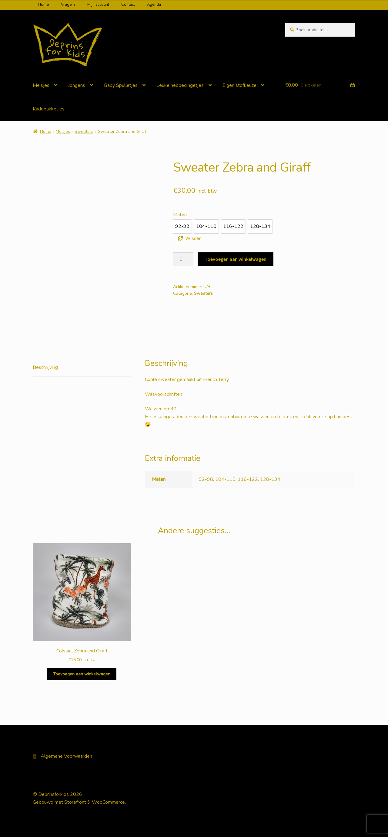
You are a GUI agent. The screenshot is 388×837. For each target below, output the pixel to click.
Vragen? (68, 4)
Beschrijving (45, 367)
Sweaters (84, 131)
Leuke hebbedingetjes (180, 85)
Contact (128, 4)
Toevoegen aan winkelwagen (235, 259)
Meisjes (41, 85)
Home (43, 4)
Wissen (193, 238)
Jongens (76, 85)
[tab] (82, 368)
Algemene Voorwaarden (66, 756)
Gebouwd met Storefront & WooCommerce (79, 802)
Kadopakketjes (49, 109)
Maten (180, 214)
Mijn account (98, 4)
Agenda (154, 4)
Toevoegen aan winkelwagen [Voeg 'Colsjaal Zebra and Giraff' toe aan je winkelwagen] (81, 674)
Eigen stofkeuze (239, 85)
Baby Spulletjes (121, 85)
